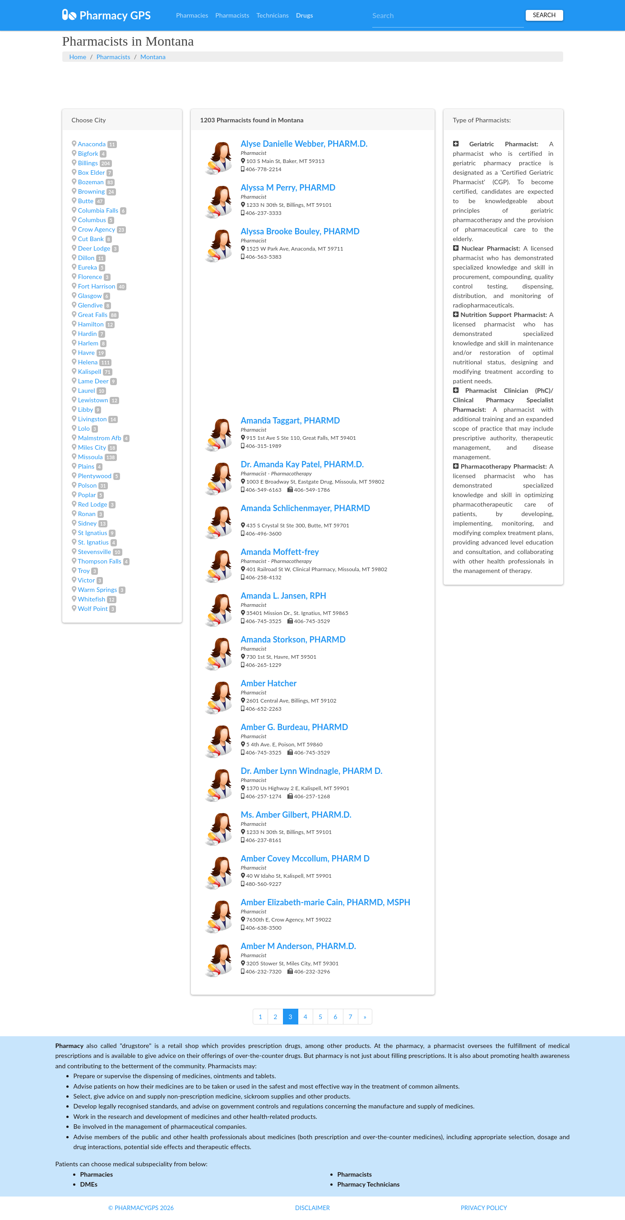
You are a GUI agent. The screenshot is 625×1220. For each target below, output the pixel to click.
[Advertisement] (312, 84)
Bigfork (88, 153)
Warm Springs (97, 589)
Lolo (84, 428)
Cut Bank (91, 238)
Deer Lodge (94, 248)
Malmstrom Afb (99, 438)
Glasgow (90, 295)
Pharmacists (232, 15)
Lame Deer (93, 381)
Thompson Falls (99, 561)
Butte (86, 201)
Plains (86, 466)
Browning (91, 191)
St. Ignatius (93, 542)
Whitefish (92, 599)
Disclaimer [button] (312, 1207)
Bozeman (91, 182)
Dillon (86, 257)
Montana (153, 57)
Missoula (90, 457)
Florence (90, 276)
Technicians (272, 15)
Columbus (92, 220)
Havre (86, 352)
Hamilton (91, 324)
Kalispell (90, 371)
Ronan (87, 513)
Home (78, 57)
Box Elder (91, 172)
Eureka (87, 267)
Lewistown (93, 400)
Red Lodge (92, 504)
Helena (88, 362)
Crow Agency (96, 229)
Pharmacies (192, 15)
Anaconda (92, 144)
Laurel (86, 390)
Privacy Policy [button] (484, 1207)
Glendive (90, 305)
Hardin (87, 333)
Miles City (92, 447)
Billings (88, 163)
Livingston (92, 419)
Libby (85, 409)
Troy (84, 570)
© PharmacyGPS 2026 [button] (141, 1207)
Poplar (87, 494)
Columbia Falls (98, 210)
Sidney (87, 523)
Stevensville (94, 551)
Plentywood (95, 476)
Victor (86, 580)
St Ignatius (92, 532)
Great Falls (92, 314)
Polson (87, 485)
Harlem (88, 343)
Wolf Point (93, 608)
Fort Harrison (97, 286)
